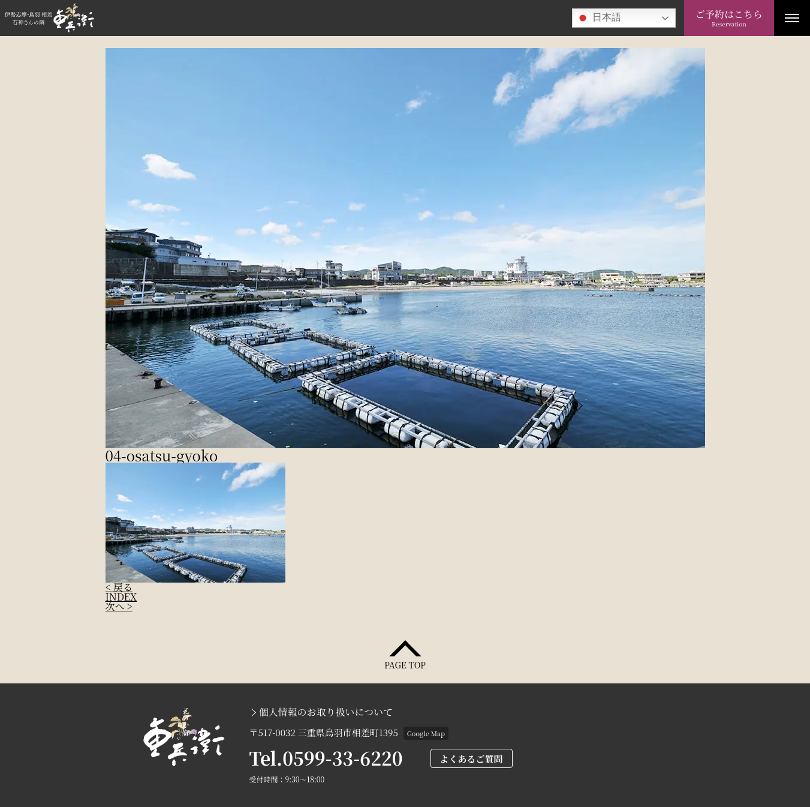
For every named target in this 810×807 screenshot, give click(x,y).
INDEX (121, 597)
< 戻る (119, 587)
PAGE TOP (405, 664)
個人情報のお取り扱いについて (326, 712)
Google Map (426, 733)
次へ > (119, 606)
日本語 (598, 18)
